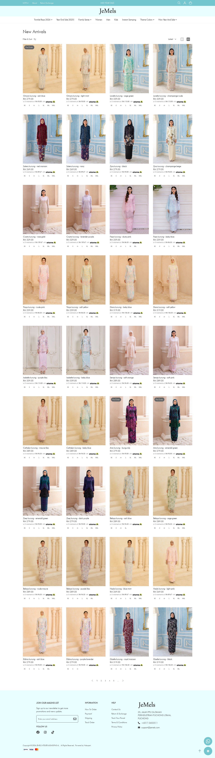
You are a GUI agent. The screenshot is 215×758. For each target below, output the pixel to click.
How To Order (91, 709)
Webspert (87, 745)
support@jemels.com (149, 727)
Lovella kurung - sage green (122, 96)
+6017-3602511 (148, 723)
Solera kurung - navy (75, 166)
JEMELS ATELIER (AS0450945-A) (48, 745)
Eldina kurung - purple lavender (79, 659)
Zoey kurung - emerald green (35, 518)
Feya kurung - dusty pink (120, 236)
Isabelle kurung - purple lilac (35, 377)
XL (43, 105)
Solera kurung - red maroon (35, 166)
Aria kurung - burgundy (120, 448)
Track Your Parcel (118, 718)
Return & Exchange (119, 714)
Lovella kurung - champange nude (168, 96)
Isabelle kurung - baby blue (78, 377)
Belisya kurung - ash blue (120, 518)
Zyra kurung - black (118, 166)
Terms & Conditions (119, 722)
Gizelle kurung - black (162, 659)
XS (24, 105)
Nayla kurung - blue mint (120, 589)
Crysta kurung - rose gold (34, 236)
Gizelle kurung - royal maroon (123, 659)
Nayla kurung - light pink (164, 589)
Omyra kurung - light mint (77, 96)
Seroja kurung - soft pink (163, 377)
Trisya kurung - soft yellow (77, 307)
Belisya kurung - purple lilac (78, 589)
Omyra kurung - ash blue (34, 96)
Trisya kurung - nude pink (34, 307)
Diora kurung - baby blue (121, 307)
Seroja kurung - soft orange (121, 377)
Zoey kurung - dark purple (77, 518)
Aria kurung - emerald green (165, 448)
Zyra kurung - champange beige (167, 166)
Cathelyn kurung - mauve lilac (36, 448)
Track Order (89, 722)
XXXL (53, 105)
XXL (48, 105)
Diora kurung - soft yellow (164, 307)
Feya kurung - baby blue (163, 236)
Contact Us (115, 709)
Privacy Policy (116, 727)
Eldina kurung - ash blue (33, 659)
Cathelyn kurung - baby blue (78, 448)
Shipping (88, 718)
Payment (88, 714)
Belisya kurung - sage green (165, 518)
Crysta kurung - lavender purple (80, 236)
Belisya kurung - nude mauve (35, 589)
